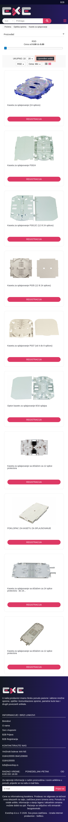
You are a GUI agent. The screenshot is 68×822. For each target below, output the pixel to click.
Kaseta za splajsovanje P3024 (21, 165)
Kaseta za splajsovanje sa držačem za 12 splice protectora (29, 467)
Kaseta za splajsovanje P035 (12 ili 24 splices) (29, 285)
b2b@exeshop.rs (10, 765)
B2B (62, 2)
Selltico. (40, 816)
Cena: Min (34, 64)
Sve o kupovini (9, 730)
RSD (20, 64)
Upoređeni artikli (45, 58)
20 (30, 58)
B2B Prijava (7, 734)
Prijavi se (60, 788)
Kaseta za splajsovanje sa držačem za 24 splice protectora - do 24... (29, 589)
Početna (8, 27)
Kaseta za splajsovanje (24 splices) (23, 105)
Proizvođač (34, 34)
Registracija (34, 119)
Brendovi (6, 721)
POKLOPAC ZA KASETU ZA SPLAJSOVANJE (29, 528)
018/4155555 (8, 760)
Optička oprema (20, 27)
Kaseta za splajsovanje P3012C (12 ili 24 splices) (30, 225)
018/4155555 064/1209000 (15, 756)
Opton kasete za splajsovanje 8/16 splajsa (27, 406)
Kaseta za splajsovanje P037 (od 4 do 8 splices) (29, 345)
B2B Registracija (10, 739)
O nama (6, 725)
